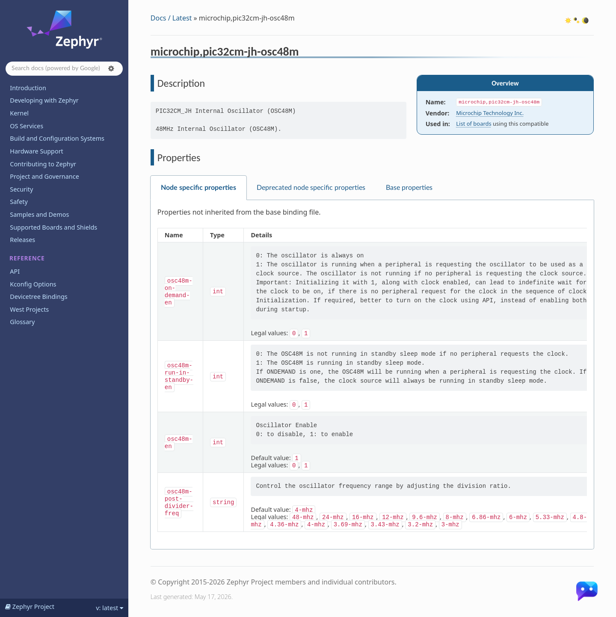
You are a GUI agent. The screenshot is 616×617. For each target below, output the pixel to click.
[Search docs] (64, 69)
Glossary (22, 322)
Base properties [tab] (409, 187)
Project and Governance (44, 176)
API (15, 271)
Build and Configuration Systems (57, 138)
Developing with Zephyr (44, 100)
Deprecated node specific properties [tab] (311, 187)
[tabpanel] (372, 374)
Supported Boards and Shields (53, 227)
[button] (111, 68)
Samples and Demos (39, 214)
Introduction (28, 88)
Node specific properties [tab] (198, 187)
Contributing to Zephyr (43, 164)
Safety (19, 202)
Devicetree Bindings (38, 296)
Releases (22, 240)
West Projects (29, 309)
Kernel (19, 113)
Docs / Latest (171, 18)
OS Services (26, 126)
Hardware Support (36, 151)
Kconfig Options (33, 284)
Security (21, 189)
